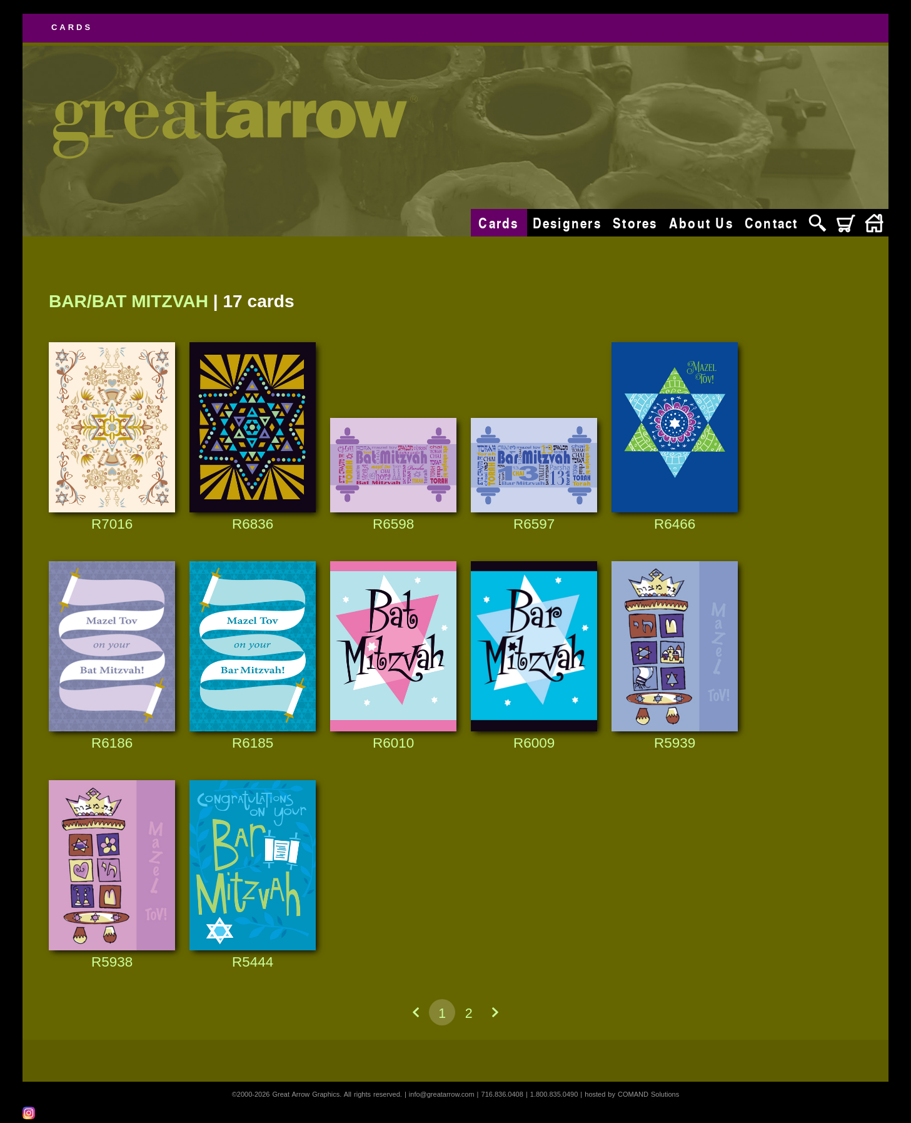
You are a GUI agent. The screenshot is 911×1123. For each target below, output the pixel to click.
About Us (701, 223)
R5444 (252, 962)
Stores (635, 223)
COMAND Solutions (648, 1094)
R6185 (252, 743)
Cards (498, 223)
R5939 (674, 743)
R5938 (112, 962)
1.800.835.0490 (554, 1094)
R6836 (252, 524)
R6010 (393, 743)
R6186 (112, 743)
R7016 (112, 524)
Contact (771, 223)
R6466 (674, 524)
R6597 (534, 524)
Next (495, 1012)
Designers (567, 223)
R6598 (393, 524)
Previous (416, 1012)
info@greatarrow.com (442, 1094)
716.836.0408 (502, 1094)
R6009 (534, 743)
